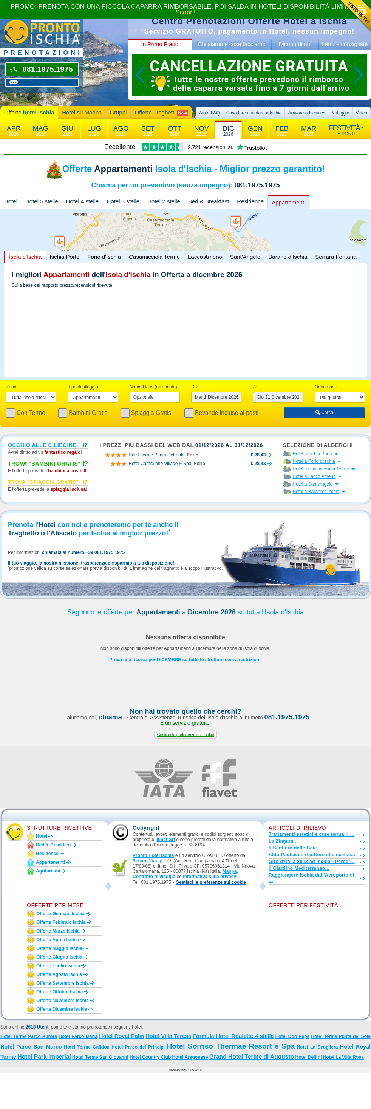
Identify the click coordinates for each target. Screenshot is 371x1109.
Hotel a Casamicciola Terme (321, 469)
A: (255, 387)
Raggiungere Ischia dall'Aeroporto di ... (311, 877)
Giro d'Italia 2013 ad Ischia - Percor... (311, 861)
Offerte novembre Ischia (62, 1000)
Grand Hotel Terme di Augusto (251, 1056)
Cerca (324, 412)
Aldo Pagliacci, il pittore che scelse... (312, 854)
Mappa (229, 871)
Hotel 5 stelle (41, 201)
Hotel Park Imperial (44, 1056)
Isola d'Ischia (25, 257)
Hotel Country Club (150, 1057)
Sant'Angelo (245, 257)
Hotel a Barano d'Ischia (316, 491)
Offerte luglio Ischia (58, 965)
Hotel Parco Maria (78, 1036)
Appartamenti (288, 202)
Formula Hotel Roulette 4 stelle (233, 1036)
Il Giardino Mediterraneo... (299, 868)
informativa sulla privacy (209, 876)
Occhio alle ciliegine (42, 444)
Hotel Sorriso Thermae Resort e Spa (231, 1046)
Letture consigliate (345, 44)
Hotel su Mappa (82, 112)
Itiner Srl (165, 839)
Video (361, 113)
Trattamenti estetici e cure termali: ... (311, 834)
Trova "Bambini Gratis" (44, 463)
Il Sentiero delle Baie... (295, 848)
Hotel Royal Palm (121, 1036)
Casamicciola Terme (154, 257)
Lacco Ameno (205, 257)
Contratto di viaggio (154, 876)
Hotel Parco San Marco (31, 1047)
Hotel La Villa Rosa (343, 1057)
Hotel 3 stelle (123, 201)
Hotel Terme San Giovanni (100, 1057)
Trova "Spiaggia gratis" (43, 481)
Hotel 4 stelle (82, 201)
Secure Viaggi (147, 860)
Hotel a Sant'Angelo (313, 484)
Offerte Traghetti (161, 112)
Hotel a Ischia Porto (312, 453)
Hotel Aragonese (190, 1057)
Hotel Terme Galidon (87, 1047)
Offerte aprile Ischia (57, 939)
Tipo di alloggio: (83, 387)
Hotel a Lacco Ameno (314, 476)
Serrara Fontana (335, 257)
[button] (185, 735)
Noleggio (340, 113)
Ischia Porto (64, 257)
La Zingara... (283, 841)
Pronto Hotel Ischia (153, 855)
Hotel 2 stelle (163, 201)
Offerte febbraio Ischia (61, 922)
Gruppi (118, 112)
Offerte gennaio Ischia (60, 913)
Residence (250, 201)
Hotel (10, 201)
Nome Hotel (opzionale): (154, 387)
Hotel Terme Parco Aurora (28, 1036)
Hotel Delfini (308, 1057)
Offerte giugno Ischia (59, 957)
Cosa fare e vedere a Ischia (254, 113)
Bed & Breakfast (208, 201)
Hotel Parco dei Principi (138, 1047)
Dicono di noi (295, 44)
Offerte (29, 112)
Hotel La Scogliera (317, 1047)
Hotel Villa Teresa (168, 1036)
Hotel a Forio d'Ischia (314, 461)
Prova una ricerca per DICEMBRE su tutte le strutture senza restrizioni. (185, 659)
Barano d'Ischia (287, 257)
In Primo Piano (159, 44)
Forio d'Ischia (104, 257)
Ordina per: (326, 387)
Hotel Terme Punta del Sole (341, 1036)
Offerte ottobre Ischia (59, 992)
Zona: (12, 387)
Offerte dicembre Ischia (61, 1009)
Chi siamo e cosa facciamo (231, 44)
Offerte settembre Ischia (62, 983)
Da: (194, 387)
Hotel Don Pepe (292, 1036)
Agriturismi (48, 871)
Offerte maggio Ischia (59, 948)
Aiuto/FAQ (209, 113)
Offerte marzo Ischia (58, 931)
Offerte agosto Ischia (59, 974)
